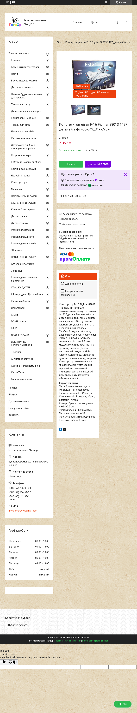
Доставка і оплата (19, 401)
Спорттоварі (18, 308)
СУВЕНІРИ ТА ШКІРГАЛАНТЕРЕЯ (21, 344)
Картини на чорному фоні (25, 365)
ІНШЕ (14, 328)
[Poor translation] (12, 662)
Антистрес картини (22, 359)
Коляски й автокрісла (23, 209)
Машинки (16, 189)
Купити (71, 164)
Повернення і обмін (19, 408)
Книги (14, 314)
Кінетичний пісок (20, 301)
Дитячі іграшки (19, 223)
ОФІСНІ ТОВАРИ (20, 335)
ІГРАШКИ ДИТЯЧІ (20, 287)
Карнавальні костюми (23, 118)
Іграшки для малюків (23, 230)
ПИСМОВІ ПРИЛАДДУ (23, 257)
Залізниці (16, 270)
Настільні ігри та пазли (24, 196)
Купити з (98, 164)
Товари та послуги (19, 53)
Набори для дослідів (22, 131)
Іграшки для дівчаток (23, 236)
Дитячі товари (19, 216)
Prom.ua (85, 638)
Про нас (13, 387)
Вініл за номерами (21, 379)
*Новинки (16, 250)
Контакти (14, 415)
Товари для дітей (20, 124)
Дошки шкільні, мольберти (26, 111)
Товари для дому (20, 104)
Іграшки (15, 60)
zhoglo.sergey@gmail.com (23, 510)
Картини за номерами (23, 138)
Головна (77, 22)
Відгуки (13, 394)
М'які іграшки (18, 321)
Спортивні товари (21, 155)
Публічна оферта (17, 625)
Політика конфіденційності (95, 641)
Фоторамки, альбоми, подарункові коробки (23, 147)
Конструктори (19, 182)
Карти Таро (17, 372)
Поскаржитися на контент (68, 641)
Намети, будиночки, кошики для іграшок (26, 96)
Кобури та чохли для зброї (26, 162)
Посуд (14, 74)
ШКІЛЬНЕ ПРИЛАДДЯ (23, 202)
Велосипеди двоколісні (24, 80)
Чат (122, 704)
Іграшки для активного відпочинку (24, 279)
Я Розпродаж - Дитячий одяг (27, 294)
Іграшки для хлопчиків (23, 243)
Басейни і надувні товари (25, 67)
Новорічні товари (20, 175)
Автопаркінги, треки (22, 264)
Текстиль (16, 352)
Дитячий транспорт (22, 87)
